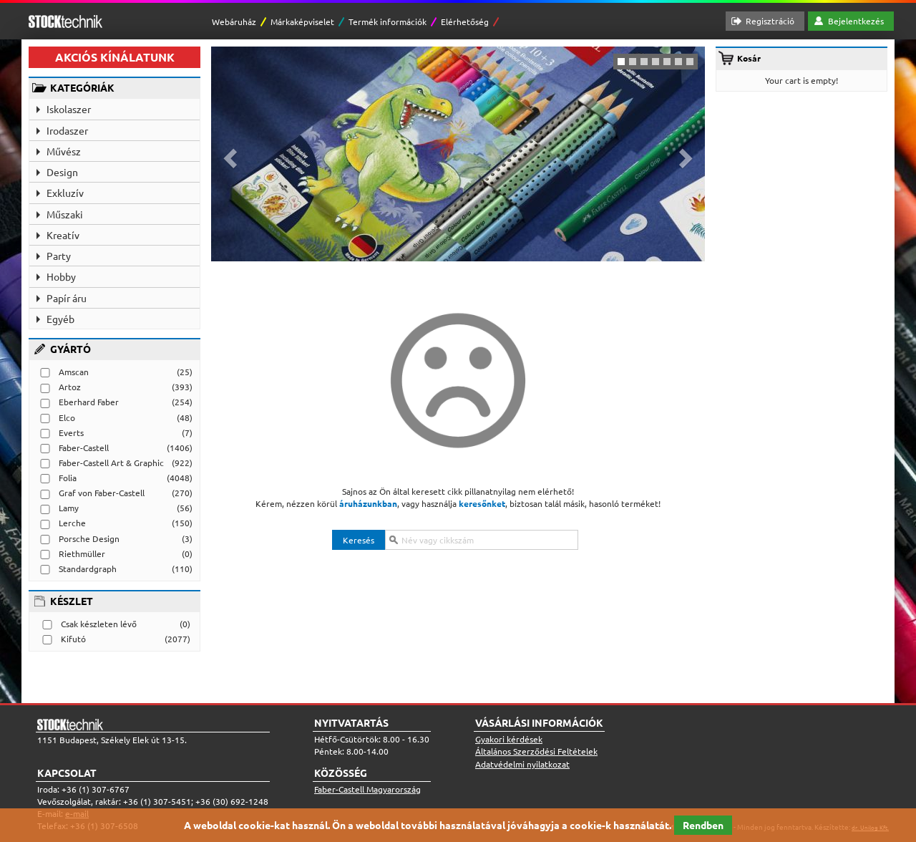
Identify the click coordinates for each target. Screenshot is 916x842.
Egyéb (60, 318)
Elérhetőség (465, 21)
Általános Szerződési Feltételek (536, 751)
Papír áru (67, 297)
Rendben (703, 824)
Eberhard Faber (89, 401)
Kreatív (63, 234)
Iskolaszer (69, 108)
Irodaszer (67, 130)
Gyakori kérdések (508, 739)
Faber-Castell (84, 447)
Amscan (74, 371)
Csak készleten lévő (99, 623)
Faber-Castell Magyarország (367, 789)
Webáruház (234, 21)
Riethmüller (82, 553)
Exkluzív (65, 192)
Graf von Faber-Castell (102, 492)
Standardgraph (88, 568)
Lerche (72, 522)
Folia (68, 477)
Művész (64, 151)
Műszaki (65, 214)
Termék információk (388, 21)
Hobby (61, 276)
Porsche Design (89, 538)
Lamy (69, 507)
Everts (71, 432)
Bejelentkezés (856, 20)
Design (62, 171)
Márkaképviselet (302, 21)
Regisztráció (770, 20)
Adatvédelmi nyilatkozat (522, 764)
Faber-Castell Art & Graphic (111, 462)
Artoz (70, 386)
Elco (67, 417)
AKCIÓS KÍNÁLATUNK (115, 56)
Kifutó (73, 638)
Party (59, 255)
